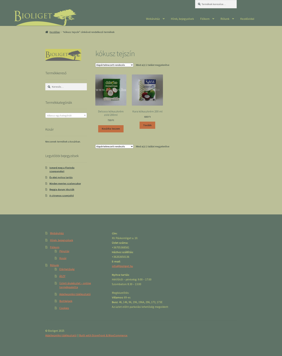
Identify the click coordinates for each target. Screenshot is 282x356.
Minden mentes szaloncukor (65, 183)
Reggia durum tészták (61, 189)
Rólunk (224, 19)
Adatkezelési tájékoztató (75, 294)
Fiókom (205, 19)
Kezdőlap (55, 32)
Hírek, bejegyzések (182, 19)
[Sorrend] (114, 65)
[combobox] (66, 115)
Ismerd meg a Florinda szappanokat (61, 169)
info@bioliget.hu (122, 266)
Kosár (63, 258)
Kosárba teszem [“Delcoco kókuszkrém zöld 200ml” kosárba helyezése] (111, 128)
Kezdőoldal (247, 19)
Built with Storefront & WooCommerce (103, 335)
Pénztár (64, 251)
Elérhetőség (67, 269)
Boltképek (65, 301)
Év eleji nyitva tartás (61, 177)
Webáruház (153, 19)
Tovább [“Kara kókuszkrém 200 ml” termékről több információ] (147, 125)
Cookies (64, 308)
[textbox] (66, 115)
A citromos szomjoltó (61, 195)
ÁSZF (62, 276)
